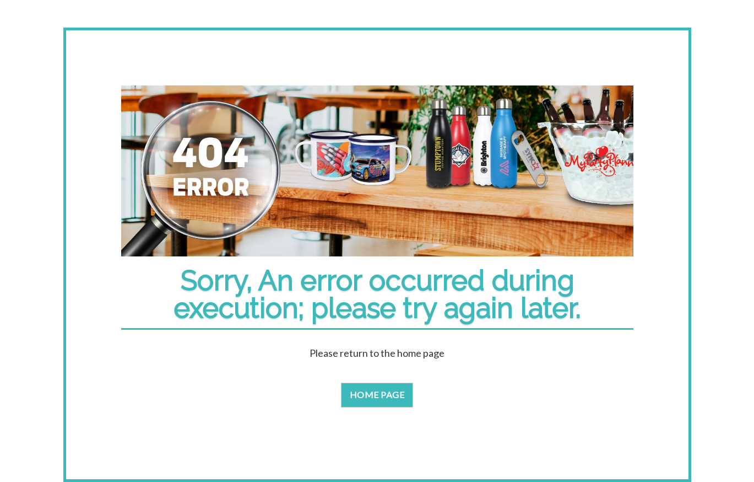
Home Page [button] (377, 394)
